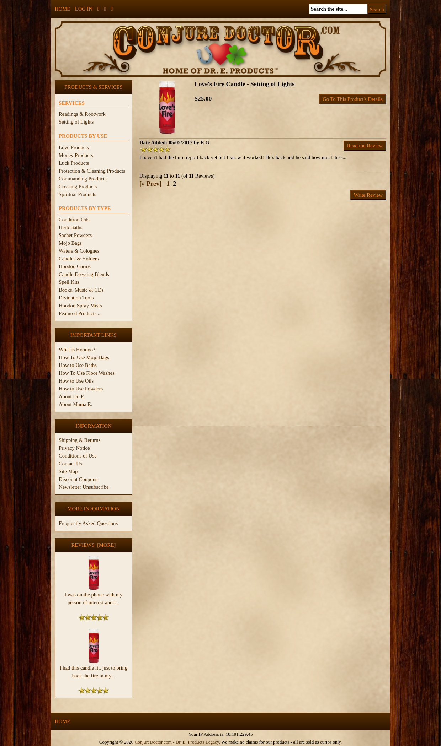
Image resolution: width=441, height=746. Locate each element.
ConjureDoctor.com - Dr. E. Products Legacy (176, 742)
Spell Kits (69, 282)
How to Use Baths (78, 365)
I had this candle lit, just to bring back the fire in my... (94, 669)
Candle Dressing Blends (84, 274)
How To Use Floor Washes (87, 373)
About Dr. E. (72, 396)
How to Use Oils (76, 381)
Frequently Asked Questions (88, 523)
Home (62, 9)
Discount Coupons (78, 479)
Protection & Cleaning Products (92, 171)
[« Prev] (150, 183)
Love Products (74, 147)
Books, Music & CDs (81, 290)
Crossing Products (78, 186)
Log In (83, 9)
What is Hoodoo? (77, 349)
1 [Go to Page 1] (168, 183)
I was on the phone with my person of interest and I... (94, 595)
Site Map (68, 471)
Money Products (76, 155)
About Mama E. (75, 404)
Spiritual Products (77, 194)
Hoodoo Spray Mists (80, 305)
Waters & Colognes (79, 251)
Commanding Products (83, 179)
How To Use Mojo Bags (84, 357)
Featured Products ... (80, 313)
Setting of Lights (76, 122)
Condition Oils (74, 219)
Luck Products (74, 163)
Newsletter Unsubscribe (83, 487)
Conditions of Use (78, 456)
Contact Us (70, 463)
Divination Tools (76, 298)
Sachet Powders (75, 235)
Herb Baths (70, 227)
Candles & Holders (79, 258)
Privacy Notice (74, 448)
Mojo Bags (70, 243)
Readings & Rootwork (82, 114)
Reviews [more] (93, 545)
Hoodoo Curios (75, 266)
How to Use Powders (81, 388)
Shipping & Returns (79, 440)
